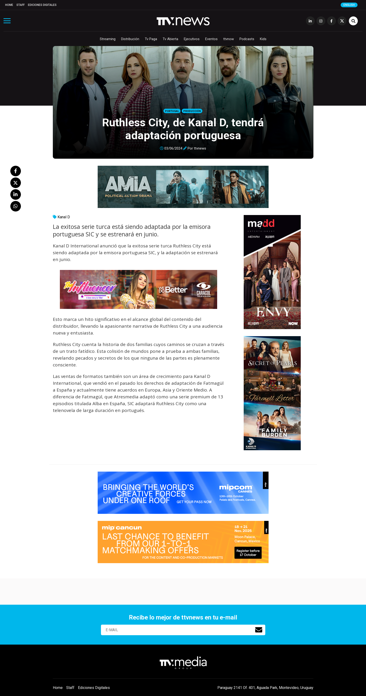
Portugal (172, 111)
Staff (20, 5)
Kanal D (64, 217)
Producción (192, 111)
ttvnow (228, 39)
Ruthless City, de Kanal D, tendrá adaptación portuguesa (183, 129)
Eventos (211, 39)
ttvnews (200, 148)
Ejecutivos (192, 39)
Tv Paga (151, 39)
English (349, 5)
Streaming (108, 39)
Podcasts (246, 39)
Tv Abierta (170, 39)
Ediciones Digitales (42, 5)
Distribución (130, 39)
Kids (263, 39)
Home (9, 5)
